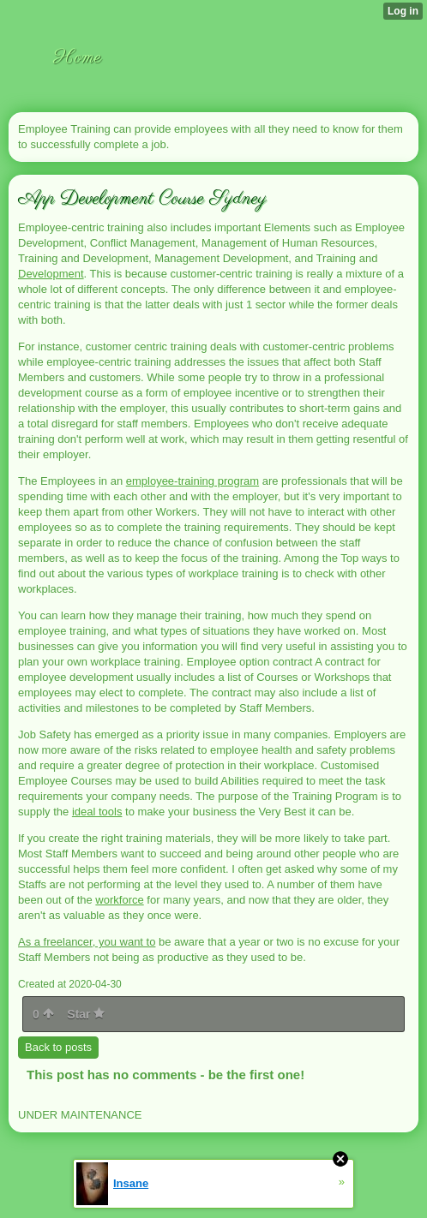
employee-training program (192, 481)
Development (51, 273)
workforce (119, 899)
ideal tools (97, 811)
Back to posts (58, 1047)
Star (86, 1014)
